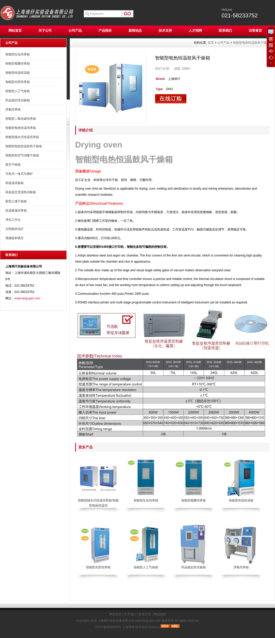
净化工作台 (13, 220)
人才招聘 (195, 30)
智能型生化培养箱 (17, 54)
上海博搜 (128, 627)
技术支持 (165, 30)
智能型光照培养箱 (17, 82)
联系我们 (225, 30)
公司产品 (75, 30)
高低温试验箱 (14, 183)
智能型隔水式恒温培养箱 (22, 137)
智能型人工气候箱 (17, 91)
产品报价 (105, 30)
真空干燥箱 (13, 164)
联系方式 (145, 614)
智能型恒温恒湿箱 (17, 73)
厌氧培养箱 (13, 109)
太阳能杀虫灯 (14, 229)
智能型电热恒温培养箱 (20, 128)
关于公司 (45, 30)
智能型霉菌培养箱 (17, 63)
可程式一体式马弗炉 (19, 174)
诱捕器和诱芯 (14, 238)
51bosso (154, 627)
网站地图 (160, 614)
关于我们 (130, 614)
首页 (211, 42)
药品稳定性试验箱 (17, 100)
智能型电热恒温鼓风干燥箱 (23, 146)
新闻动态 (135, 30)
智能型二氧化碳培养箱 (20, 118)
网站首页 (15, 30)
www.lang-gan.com (27, 298)
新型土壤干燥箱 (16, 201)
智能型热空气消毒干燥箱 (22, 155)
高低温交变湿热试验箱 (20, 192)
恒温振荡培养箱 (16, 210)
